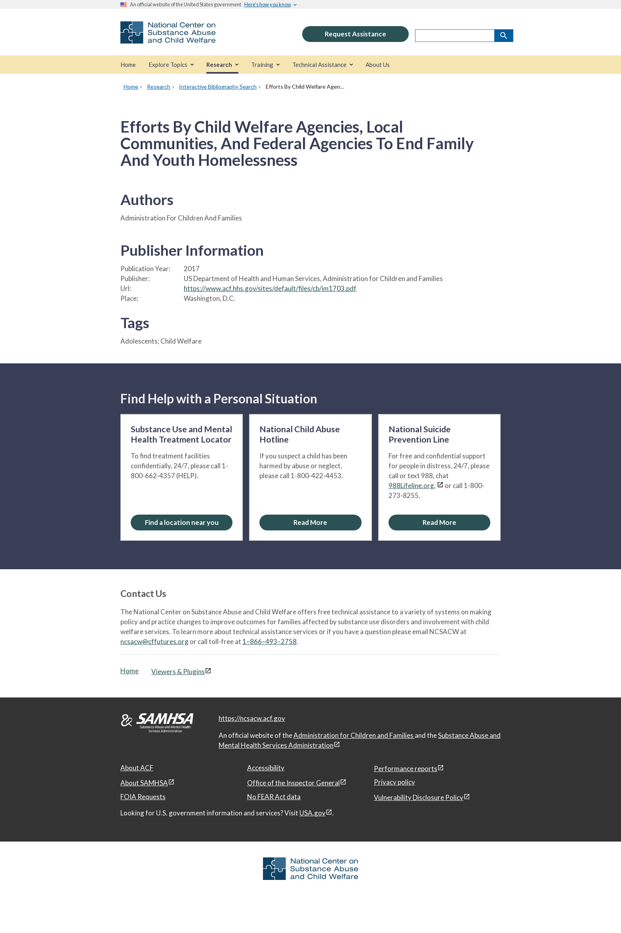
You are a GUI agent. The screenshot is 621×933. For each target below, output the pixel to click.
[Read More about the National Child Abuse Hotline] (310, 522)
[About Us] (377, 65)
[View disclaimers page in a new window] (440, 485)
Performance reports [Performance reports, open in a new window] (405, 768)
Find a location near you (182, 522)
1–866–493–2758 (269, 641)
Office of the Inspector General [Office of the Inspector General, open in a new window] (293, 783)
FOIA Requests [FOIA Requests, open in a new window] (143, 796)
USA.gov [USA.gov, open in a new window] (312, 813)
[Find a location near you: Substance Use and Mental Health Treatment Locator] (181, 522)
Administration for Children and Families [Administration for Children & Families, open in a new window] (354, 735)
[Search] (503, 35)
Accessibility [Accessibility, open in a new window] (265, 768)
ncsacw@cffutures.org (154, 641)
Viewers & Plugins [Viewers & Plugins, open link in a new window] (178, 671)
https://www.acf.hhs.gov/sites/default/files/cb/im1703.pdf (270, 288)
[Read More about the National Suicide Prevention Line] (439, 522)
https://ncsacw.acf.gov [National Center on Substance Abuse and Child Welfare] (252, 718)
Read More (310, 522)
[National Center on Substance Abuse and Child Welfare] (167, 38)
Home (129, 671)
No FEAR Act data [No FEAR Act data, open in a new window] (274, 796)
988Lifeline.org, (412, 485)
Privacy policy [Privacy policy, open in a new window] (394, 782)
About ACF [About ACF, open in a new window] (136, 768)
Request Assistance (355, 34)
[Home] (128, 65)
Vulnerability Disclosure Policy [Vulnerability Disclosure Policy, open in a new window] (418, 797)
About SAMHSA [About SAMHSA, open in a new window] (144, 783)
